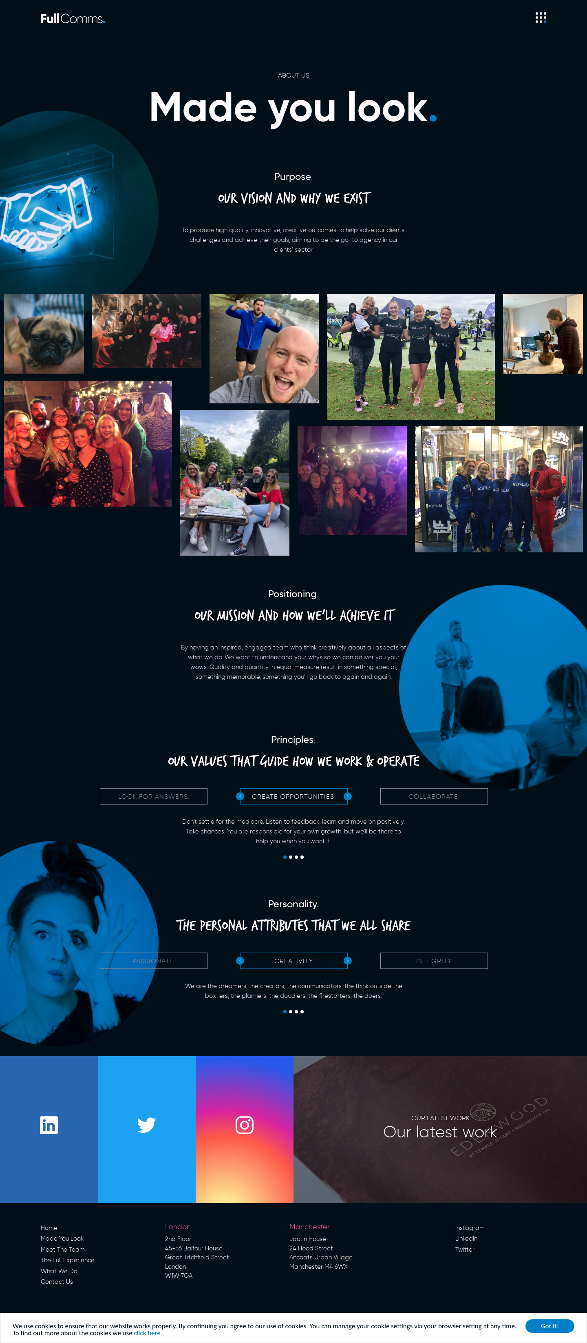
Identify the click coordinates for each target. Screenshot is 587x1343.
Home (49, 1228)
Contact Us (57, 1281)
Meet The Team (63, 1249)
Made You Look (62, 1238)
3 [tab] (296, 857)
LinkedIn (466, 1238)
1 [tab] (285, 857)
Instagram (470, 1228)
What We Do (59, 1271)
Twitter (464, 1249)
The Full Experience (68, 1260)
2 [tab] (290, 857)
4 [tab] (302, 857)
